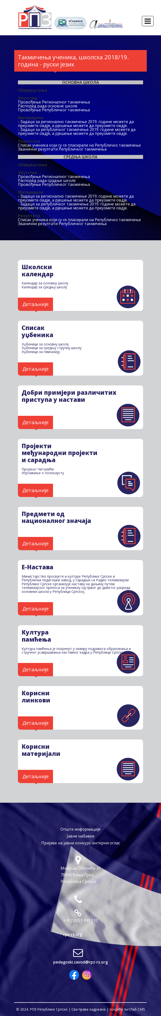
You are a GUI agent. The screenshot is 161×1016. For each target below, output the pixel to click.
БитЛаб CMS (134, 1009)
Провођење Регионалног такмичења (54, 102)
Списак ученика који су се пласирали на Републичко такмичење (79, 145)
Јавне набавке (80, 836)
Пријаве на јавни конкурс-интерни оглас (80, 843)
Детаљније (35, 304)
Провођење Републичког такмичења (54, 110)
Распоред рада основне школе (47, 106)
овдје (45, 125)
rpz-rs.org (72, 934)
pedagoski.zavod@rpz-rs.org (80, 962)
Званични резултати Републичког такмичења (62, 149)
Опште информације (80, 829)
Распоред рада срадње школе (47, 180)
